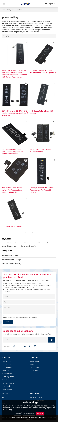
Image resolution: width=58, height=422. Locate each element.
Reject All (18, 414)
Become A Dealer (36, 397)
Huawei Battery (7, 374)
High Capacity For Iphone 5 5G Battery (41, 112)
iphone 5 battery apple (27, 243)
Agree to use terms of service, (20, 317)
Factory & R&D (35, 367)
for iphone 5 (25, 246)
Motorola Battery (8, 383)
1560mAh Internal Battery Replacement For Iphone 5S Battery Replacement (12, 151)
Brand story (34, 364)
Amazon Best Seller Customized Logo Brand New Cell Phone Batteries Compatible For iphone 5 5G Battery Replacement (14, 73)
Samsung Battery (8, 377)
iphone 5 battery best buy (11, 246)
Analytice (24, 417)
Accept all (40, 414)
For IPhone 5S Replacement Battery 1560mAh (40, 150)
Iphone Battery (7, 364)
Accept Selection (29, 414)
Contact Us (34, 370)
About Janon (34, 361)
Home (4, 10)
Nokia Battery (6, 380)
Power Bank (6, 386)
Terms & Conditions (31, 317)
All (9, 10)
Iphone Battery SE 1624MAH (12, 226)
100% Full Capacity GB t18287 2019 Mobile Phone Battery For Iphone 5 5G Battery (15, 113)
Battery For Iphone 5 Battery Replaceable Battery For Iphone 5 (43, 71)
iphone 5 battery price (10, 243)
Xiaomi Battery (7, 361)
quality (33, 246)
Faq (3, 397)
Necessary (16, 417)
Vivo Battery (6, 370)
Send (8, 322)
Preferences (33, 417)
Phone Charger (7, 389)
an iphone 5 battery (43, 243)
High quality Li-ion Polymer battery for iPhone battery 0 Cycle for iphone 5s (12, 190)
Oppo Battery (7, 367)
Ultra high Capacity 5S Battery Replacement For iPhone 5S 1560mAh (41, 190)
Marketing (42, 417)
